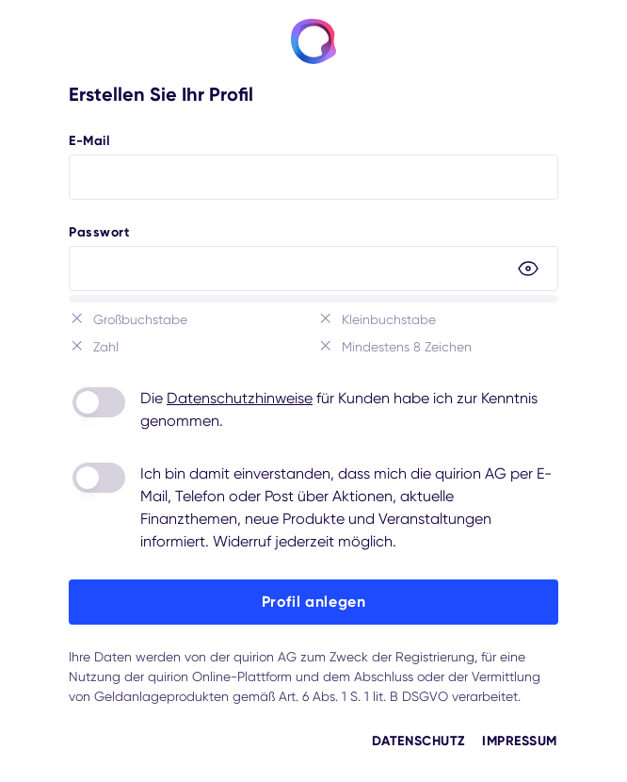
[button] (528, 268)
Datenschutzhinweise (240, 398)
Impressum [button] (519, 741)
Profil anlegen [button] (314, 602)
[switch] (98, 402)
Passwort (99, 232)
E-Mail (89, 141)
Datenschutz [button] (418, 741)
